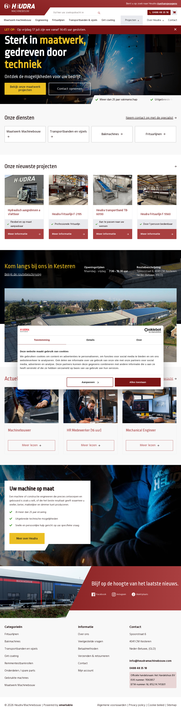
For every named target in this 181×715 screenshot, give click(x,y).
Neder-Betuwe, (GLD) (142, 649)
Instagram (119, 594)
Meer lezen (31, 445)
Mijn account (85, 671)
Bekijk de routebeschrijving (23, 274)
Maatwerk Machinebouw (20, 685)
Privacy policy (137, 705)
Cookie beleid (156, 705)
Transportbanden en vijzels (21, 649)
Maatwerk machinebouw (17, 20)
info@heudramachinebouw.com (150, 661)
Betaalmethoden (88, 649)
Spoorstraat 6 (137, 634)
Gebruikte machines (17, 678)
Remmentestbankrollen (19, 663)
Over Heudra (155, 20)
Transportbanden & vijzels (83, 20)
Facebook (98, 594)
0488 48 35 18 (159, 12)
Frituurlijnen (58, 20)
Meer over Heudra (27, 539)
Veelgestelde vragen (90, 641)
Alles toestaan (138, 382)
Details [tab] (90, 339)
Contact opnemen (69, 89)
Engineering (42, 20)
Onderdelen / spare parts (20, 671)
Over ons (83, 634)
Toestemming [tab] (42, 339)
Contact (172, 20)
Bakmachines (12, 641)
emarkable (66, 705)
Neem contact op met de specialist (151, 117)
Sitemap (172, 705)
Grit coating (108, 20)
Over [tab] (139, 339)
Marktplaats (140, 594)
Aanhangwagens (167, 4)
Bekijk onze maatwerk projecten (25, 89)
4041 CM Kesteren (140, 641)
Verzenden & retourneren (93, 656)
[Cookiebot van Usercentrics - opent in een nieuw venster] (147, 330)
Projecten (132, 20)
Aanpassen (90, 382)
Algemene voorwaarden (111, 705)
